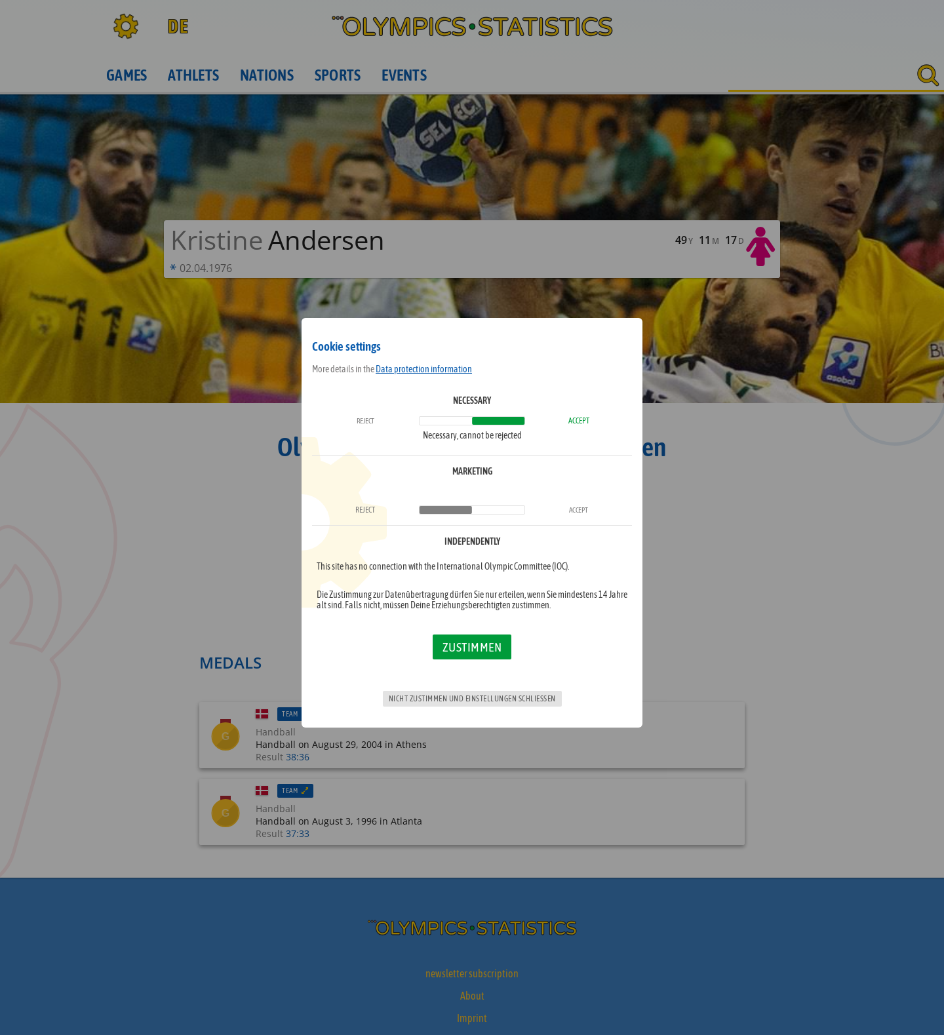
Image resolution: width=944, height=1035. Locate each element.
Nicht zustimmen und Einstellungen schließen (472, 698)
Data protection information (424, 369)
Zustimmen (472, 647)
